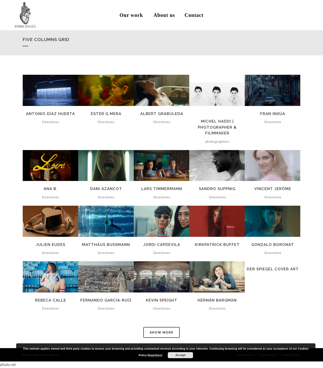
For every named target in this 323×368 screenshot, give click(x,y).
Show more (161, 332)
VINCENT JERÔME (272, 189)
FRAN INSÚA (272, 114)
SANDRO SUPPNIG (217, 189)
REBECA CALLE (50, 300)
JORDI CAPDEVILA (161, 244)
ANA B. (51, 189)
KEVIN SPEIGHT (161, 300)
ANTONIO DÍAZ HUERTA (50, 114)
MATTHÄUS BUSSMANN (106, 244)
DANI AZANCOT (106, 189)
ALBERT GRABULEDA (161, 114)
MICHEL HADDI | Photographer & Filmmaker (217, 127)
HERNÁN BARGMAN (217, 300)
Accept (180, 355)
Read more (155, 355)
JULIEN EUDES (50, 244)
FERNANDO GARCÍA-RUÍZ (106, 300)
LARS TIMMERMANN (161, 189)
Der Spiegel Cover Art (273, 269)
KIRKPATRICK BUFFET (217, 244)
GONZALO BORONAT (272, 244)
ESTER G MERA (106, 114)
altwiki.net (8, 365)
